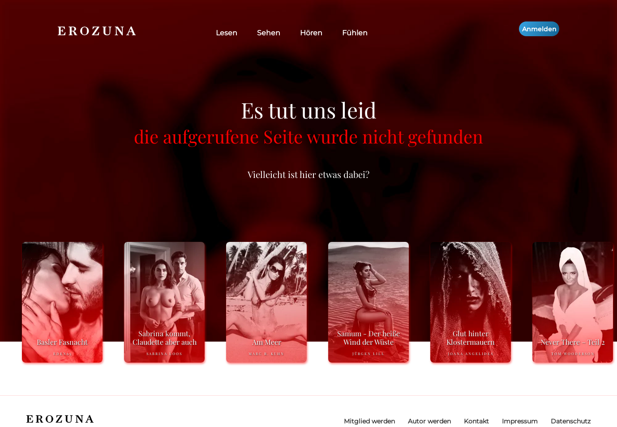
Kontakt (476, 421)
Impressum (520, 421)
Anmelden (539, 29)
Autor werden (429, 421)
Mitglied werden (369, 421)
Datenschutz (571, 421)
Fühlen (355, 33)
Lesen (226, 33)
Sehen (268, 33)
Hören (311, 33)
